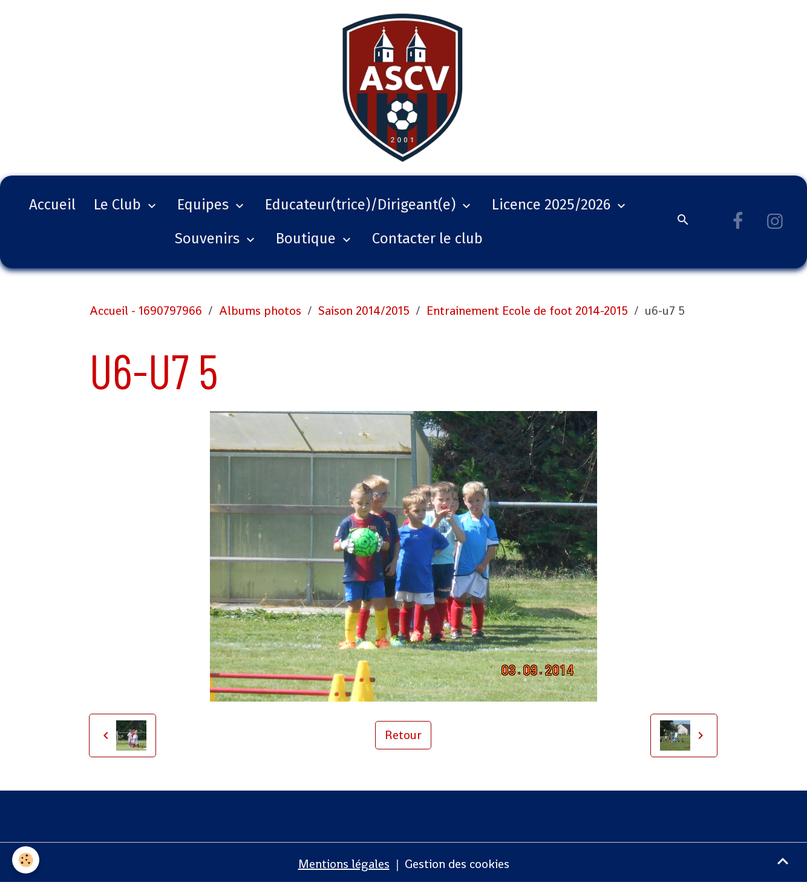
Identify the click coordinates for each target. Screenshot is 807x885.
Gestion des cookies (457, 864)
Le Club (119, 204)
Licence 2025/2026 (553, 204)
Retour (403, 735)
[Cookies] (25, 859)
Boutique (307, 238)
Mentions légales (344, 864)
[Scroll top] (783, 861)
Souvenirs (209, 238)
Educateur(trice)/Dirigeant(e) (362, 204)
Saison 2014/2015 (364, 310)
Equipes (204, 204)
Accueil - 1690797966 (146, 310)
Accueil (52, 204)
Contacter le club (427, 238)
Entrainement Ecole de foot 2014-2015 (527, 310)
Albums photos (260, 310)
